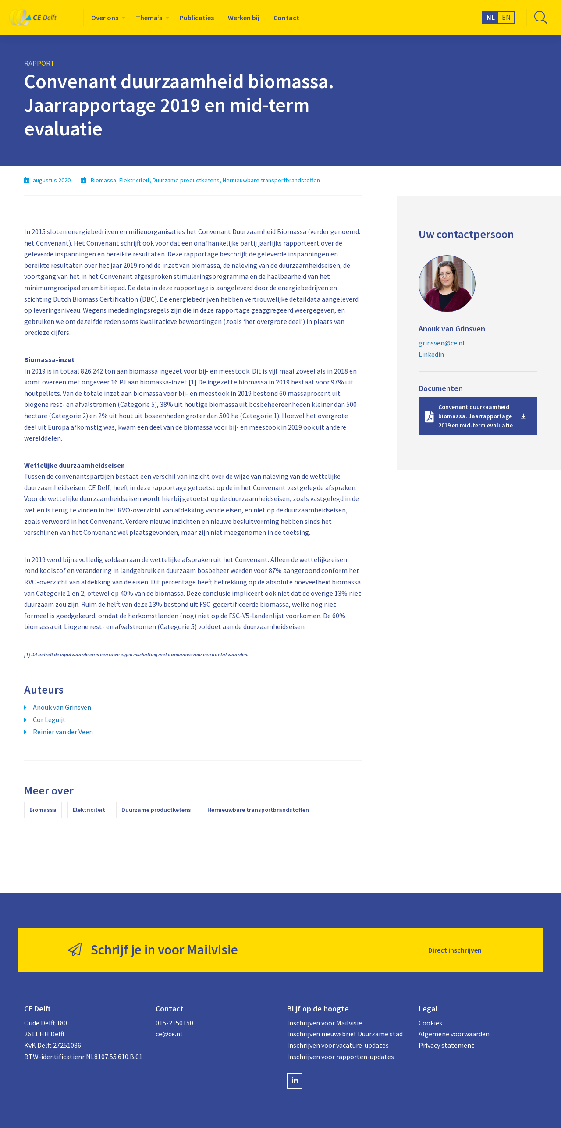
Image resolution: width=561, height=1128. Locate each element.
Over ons (104, 17)
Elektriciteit (89, 810)
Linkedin (431, 354)
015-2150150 (174, 1022)
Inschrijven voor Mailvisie (324, 1022)
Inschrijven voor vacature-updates (338, 1045)
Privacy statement (446, 1045)
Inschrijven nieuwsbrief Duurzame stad (345, 1033)
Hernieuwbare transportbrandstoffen (258, 810)
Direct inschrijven (455, 950)
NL (490, 17)
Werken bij (243, 17)
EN (506, 17)
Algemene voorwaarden (454, 1033)
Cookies (430, 1022)
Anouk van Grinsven (62, 707)
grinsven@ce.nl (442, 342)
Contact (286, 17)
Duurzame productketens (156, 810)
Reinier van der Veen (63, 731)
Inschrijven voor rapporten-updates (340, 1056)
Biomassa (43, 810)
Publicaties (197, 17)
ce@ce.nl (169, 1033)
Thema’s (149, 17)
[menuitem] (106, 17)
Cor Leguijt (49, 719)
